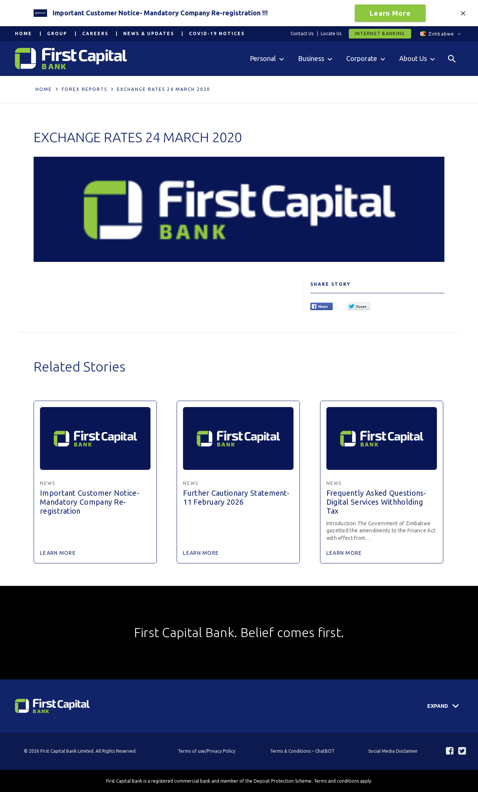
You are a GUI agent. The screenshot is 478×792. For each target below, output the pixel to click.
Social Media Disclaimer (393, 751)
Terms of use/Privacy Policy (206, 751)
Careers (95, 33)
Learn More (390, 13)
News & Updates (148, 33)
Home (23, 33)
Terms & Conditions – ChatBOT (302, 751)
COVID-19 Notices (217, 33)
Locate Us (331, 33)
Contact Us (302, 33)
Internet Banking (380, 33)
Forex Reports (84, 89)
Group (57, 33)
